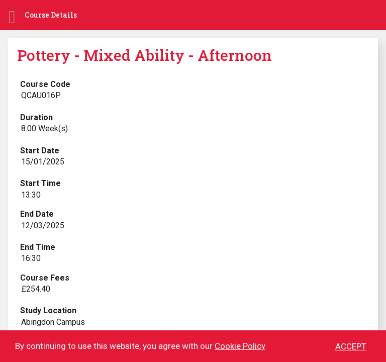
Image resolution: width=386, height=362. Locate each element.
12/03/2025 (42, 225)
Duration (36, 117)
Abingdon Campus (53, 322)
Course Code (45, 84)
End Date (37, 214)
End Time (37, 247)
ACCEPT (350, 347)
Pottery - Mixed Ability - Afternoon (144, 55)
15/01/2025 (42, 161)
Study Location (48, 310)
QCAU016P (41, 95)
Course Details (51, 15)
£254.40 (35, 289)
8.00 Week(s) (44, 128)
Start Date (39, 150)
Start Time (40, 183)
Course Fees (44, 278)
